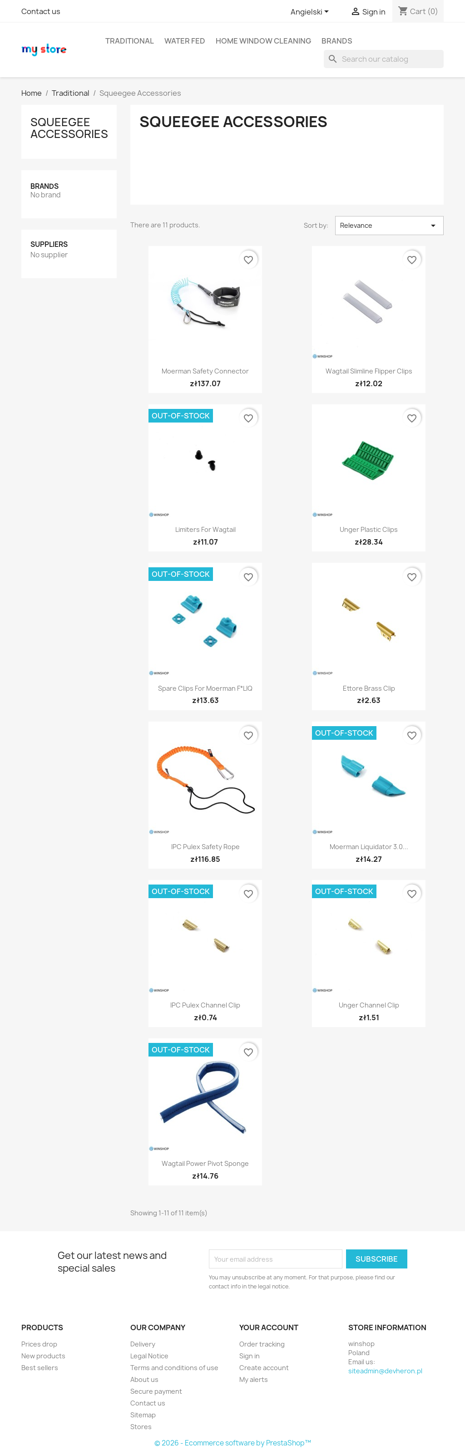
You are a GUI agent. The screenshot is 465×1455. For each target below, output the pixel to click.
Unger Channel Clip (369, 1005)
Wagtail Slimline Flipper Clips (369, 371)
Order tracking (262, 1344)
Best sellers (39, 1367)
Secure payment (156, 1391)
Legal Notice (149, 1356)
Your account (268, 1327)
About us (144, 1379)
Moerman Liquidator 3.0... (369, 846)
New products (43, 1356)
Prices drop (39, 1344)
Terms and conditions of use (174, 1367)
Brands (337, 41)
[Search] (384, 59)
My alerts (253, 1379)
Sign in (249, 1356)
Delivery (142, 1344)
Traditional (129, 41)
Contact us (40, 11)
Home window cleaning (263, 41)
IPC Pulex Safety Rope (205, 846)
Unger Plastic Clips (369, 529)
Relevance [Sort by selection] (389, 225)
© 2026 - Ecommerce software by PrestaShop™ (232, 1443)
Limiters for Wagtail (205, 529)
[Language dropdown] (311, 12)
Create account (264, 1367)
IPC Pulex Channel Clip (205, 1005)
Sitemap (143, 1415)
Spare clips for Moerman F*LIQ (205, 688)
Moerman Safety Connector (205, 371)
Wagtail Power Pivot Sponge (205, 1163)
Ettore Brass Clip (369, 688)
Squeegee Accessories (69, 128)
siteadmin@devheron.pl (385, 1371)
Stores (141, 1426)
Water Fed (184, 41)
